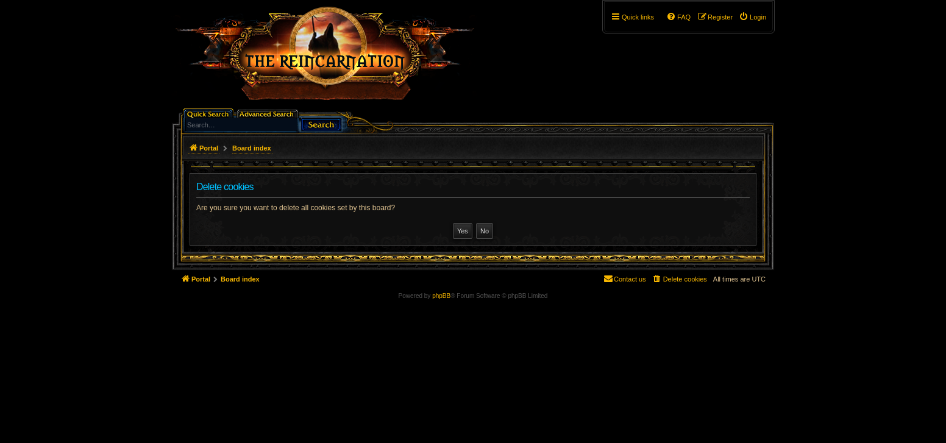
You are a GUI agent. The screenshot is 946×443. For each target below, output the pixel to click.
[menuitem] (752, 17)
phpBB (441, 295)
